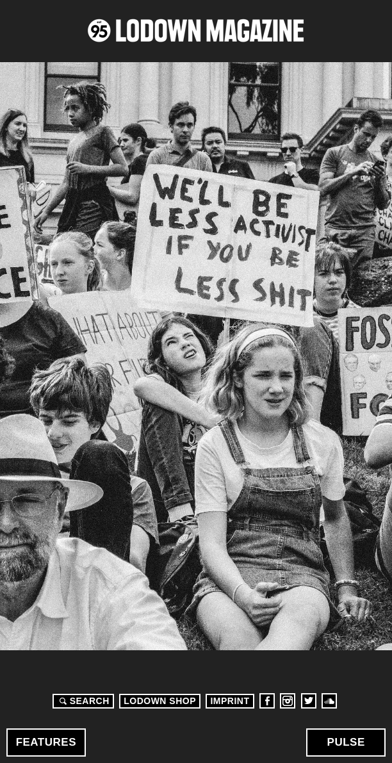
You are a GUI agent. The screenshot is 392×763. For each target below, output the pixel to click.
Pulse (346, 742)
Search (83, 700)
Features (46, 742)
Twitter (308, 701)
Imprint (229, 701)
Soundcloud (329, 701)
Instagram (287, 701)
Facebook (267, 701)
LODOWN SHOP (160, 701)
